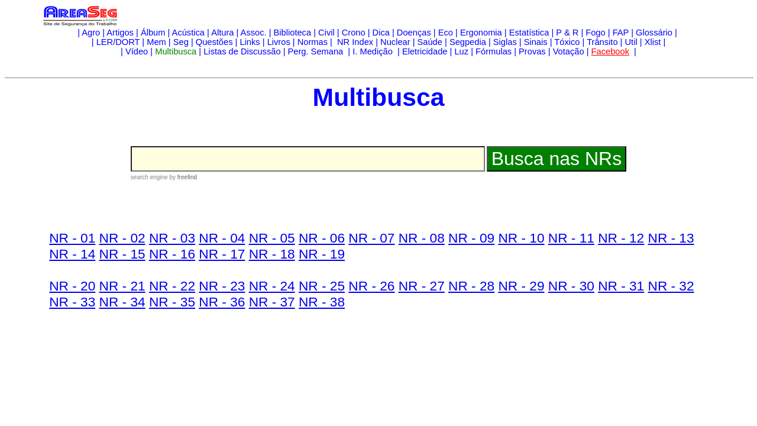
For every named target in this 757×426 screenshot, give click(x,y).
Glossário (654, 32)
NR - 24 (272, 285)
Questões (214, 42)
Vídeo (136, 51)
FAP (621, 32)
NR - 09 (471, 238)
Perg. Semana (317, 51)
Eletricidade (425, 51)
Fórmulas (493, 51)
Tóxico (567, 42)
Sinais (536, 42)
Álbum (153, 32)
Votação (568, 51)
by (182, 177)
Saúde (430, 42)
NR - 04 (222, 238)
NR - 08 (422, 238)
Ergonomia (481, 32)
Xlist (653, 42)
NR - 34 (122, 301)
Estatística (529, 32)
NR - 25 (322, 285)
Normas (312, 42)
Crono (353, 32)
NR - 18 (272, 254)
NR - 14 (72, 254)
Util (631, 42)
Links (250, 42)
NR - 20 (72, 285)
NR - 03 (172, 238)
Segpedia (467, 42)
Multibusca (175, 51)
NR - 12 (621, 238)
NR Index (354, 42)
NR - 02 (122, 238)
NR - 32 (671, 285)
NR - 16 (172, 254)
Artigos (120, 32)
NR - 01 (72, 238)
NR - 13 (671, 238)
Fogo (595, 32)
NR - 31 (621, 285)
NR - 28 (471, 285)
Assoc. (254, 32)
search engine (149, 177)
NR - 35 (172, 301)
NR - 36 (222, 301)
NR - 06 (322, 238)
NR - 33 (72, 301)
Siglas (505, 42)
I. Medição (372, 51)
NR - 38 (322, 301)
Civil (326, 32)
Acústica (188, 32)
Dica (381, 32)
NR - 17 (222, 254)
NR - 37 (272, 301)
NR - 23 (222, 285)
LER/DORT (118, 42)
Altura (222, 32)
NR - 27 (422, 285)
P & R (567, 32)
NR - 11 (571, 238)
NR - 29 (521, 285)
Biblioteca (293, 32)
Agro (91, 32)
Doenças (414, 32)
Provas (532, 51)
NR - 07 (371, 238)
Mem (156, 42)
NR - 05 (272, 238)
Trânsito (602, 42)
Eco (445, 32)
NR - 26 (371, 285)
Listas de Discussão (241, 51)
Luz (461, 51)
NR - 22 (172, 285)
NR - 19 (322, 254)
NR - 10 (521, 238)
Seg (181, 42)
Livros (278, 42)
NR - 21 (122, 285)
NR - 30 (571, 285)
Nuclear (395, 42)
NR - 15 (122, 254)
